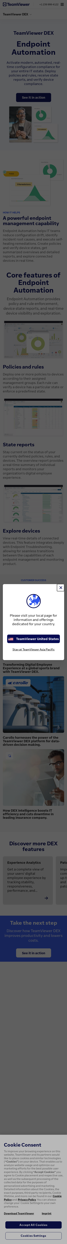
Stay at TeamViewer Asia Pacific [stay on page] (34, 649)
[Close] (60, 587)
